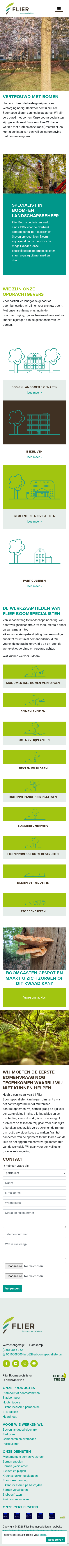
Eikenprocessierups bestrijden (22, 1485)
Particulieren (11, 1444)
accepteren (55, 1540)
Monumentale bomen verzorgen (23, 1456)
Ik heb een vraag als (16, 1165)
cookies (42, 1534)
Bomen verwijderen (15, 1490)
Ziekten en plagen (14, 1471)
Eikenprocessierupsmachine (21, 1407)
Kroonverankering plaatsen (20, 1475)
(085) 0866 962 (13, 1350)
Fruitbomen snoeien (16, 1499)
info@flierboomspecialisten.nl (42, 1354)
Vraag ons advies (34, 997)
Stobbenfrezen (12, 1494)
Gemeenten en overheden (19, 1439)
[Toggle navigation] (59, 9)
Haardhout (10, 1416)
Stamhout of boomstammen (21, 1393)
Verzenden (12, 1288)
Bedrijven (9, 1434)
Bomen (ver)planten (16, 1466)
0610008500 (13, 1354)
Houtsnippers (11, 1402)
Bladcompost (11, 1397)
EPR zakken (10, 1412)
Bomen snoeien (13, 1461)
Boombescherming (15, 1480)
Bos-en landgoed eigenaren (20, 1429)
